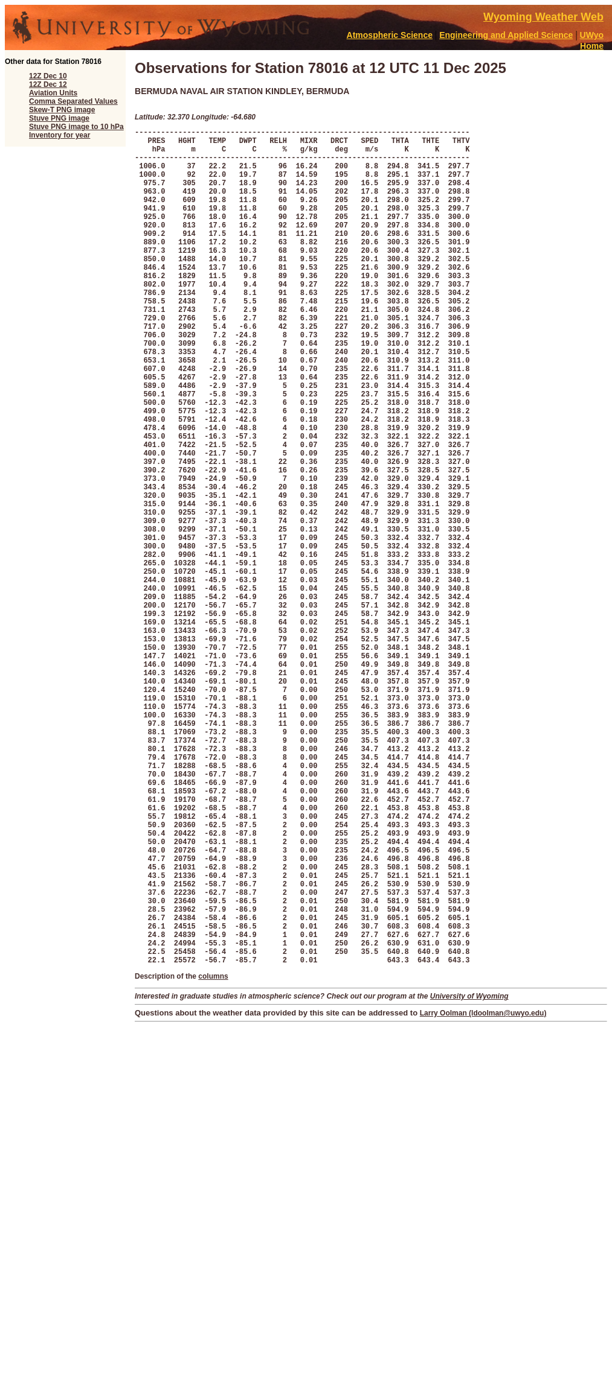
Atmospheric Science (390, 35)
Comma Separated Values (73, 101)
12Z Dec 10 (48, 76)
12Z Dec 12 (48, 84)
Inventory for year (59, 135)
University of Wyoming (469, 1175)
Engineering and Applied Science (506, 35)
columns (213, 1155)
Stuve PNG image (59, 118)
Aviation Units (53, 93)
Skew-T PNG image (62, 110)
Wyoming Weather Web (543, 17)
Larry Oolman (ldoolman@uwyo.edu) (483, 1192)
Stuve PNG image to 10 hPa (76, 126)
